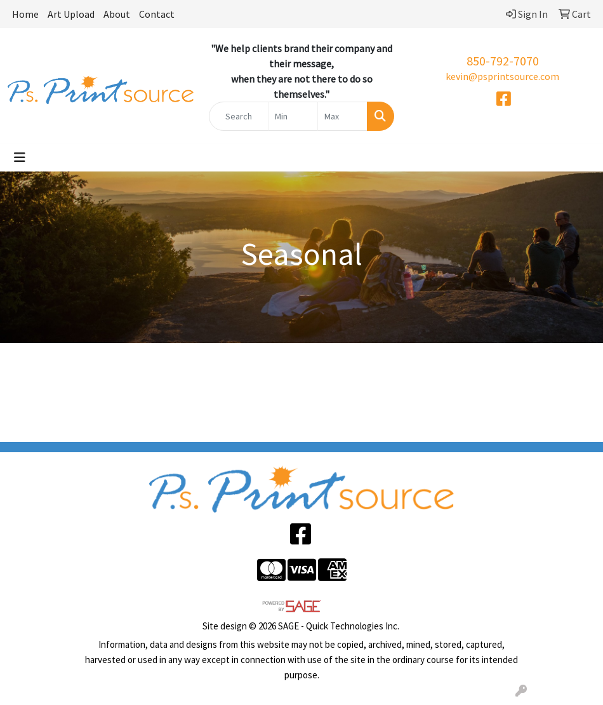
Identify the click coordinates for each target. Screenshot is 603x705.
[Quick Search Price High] (342, 116)
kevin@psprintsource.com (502, 76)
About (116, 14)
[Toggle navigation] (19, 157)
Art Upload (71, 14)
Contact (157, 14)
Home (25, 14)
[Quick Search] (238, 116)
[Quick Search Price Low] (293, 116)
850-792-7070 (503, 61)
